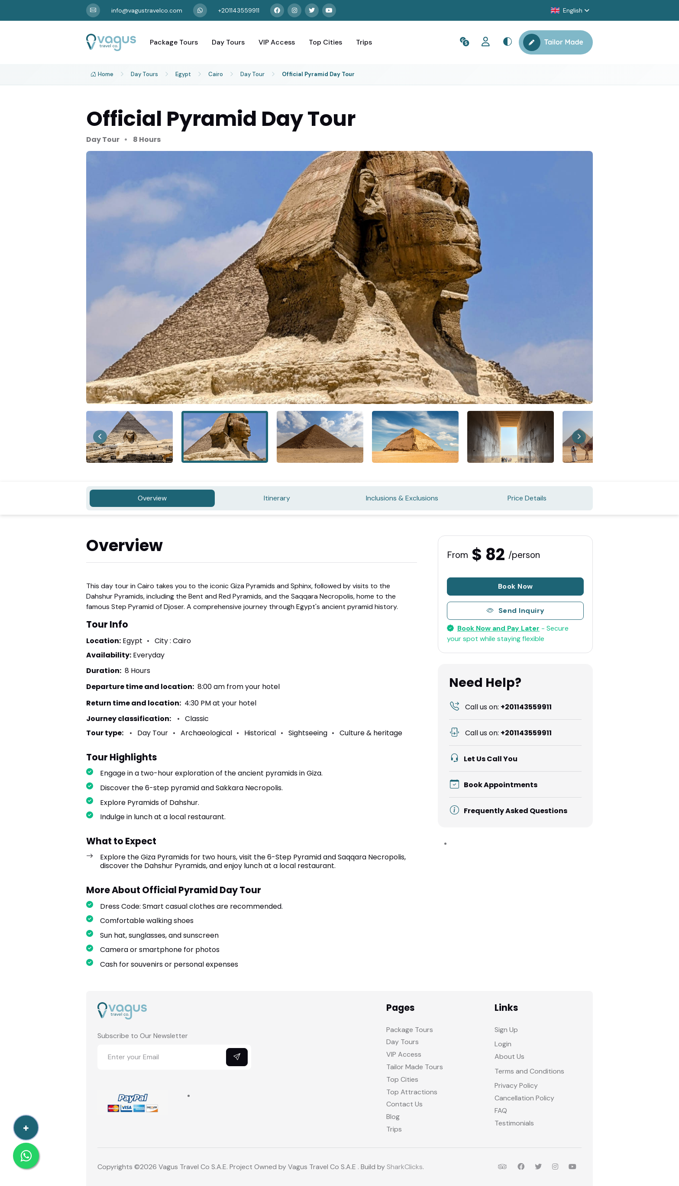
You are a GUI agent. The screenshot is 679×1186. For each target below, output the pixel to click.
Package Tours (174, 42)
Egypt (183, 74)
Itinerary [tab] (277, 498)
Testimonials (514, 1123)
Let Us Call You (483, 759)
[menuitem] (129, 437)
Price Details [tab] (527, 498)
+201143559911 (500, 707)
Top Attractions (411, 1091)
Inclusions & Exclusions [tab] (402, 498)
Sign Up (506, 1029)
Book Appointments (493, 785)
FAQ (501, 1110)
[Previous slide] (100, 437)
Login (503, 1043)
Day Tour (252, 74)
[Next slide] (579, 437)
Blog (393, 1116)
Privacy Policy (516, 1085)
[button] (570, 10)
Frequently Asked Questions (508, 811)
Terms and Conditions (529, 1071)
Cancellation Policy (524, 1098)
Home (102, 74)
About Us (509, 1056)
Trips (364, 42)
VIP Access (277, 42)
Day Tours (228, 42)
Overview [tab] (152, 498)
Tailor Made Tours (414, 1066)
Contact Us (404, 1104)
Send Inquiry (515, 611)
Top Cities (325, 42)
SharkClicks (405, 1166)
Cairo (215, 74)
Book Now (515, 586)
